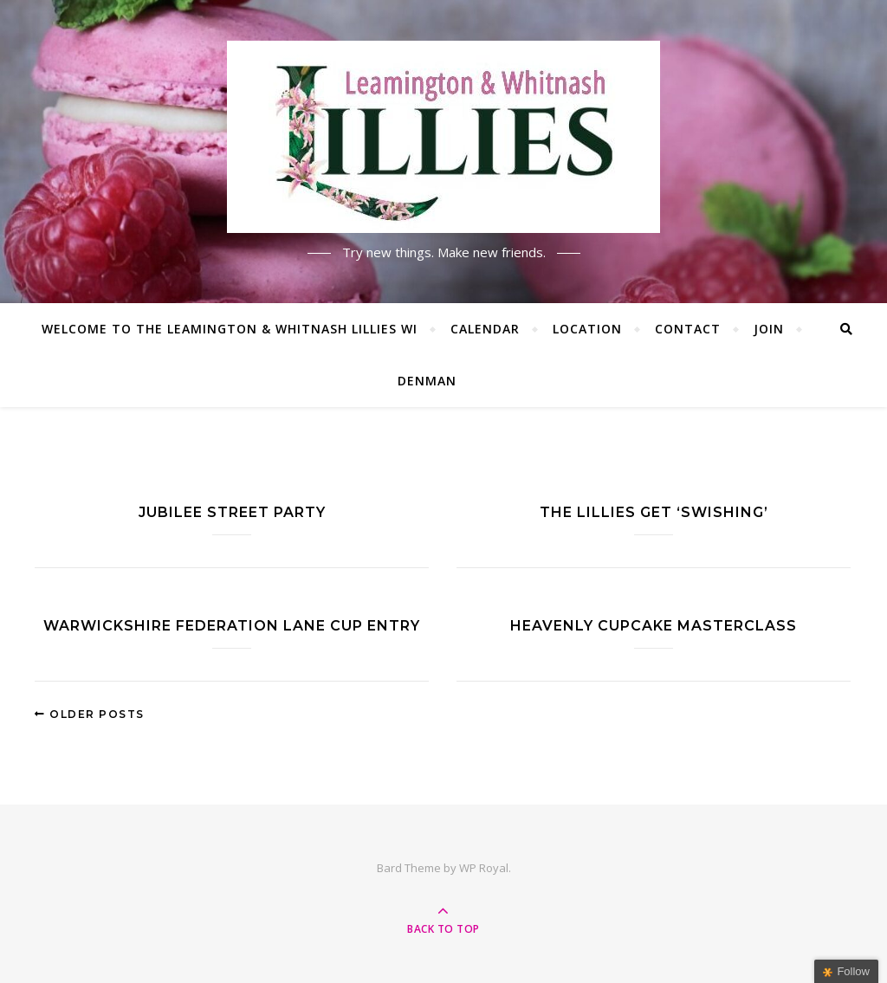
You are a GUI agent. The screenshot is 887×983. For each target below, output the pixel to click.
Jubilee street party (232, 512)
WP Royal (483, 868)
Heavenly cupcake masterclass (653, 626)
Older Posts (90, 714)
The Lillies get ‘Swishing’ (654, 512)
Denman (427, 380)
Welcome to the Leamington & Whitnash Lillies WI (230, 328)
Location (587, 328)
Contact (688, 328)
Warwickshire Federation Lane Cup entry (231, 626)
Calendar (485, 328)
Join (769, 328)
